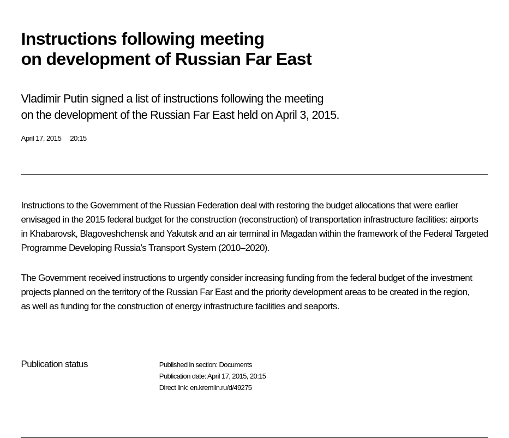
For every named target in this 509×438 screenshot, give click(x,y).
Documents (235, 365)
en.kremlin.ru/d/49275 (220, 387)
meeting (304, 98)
